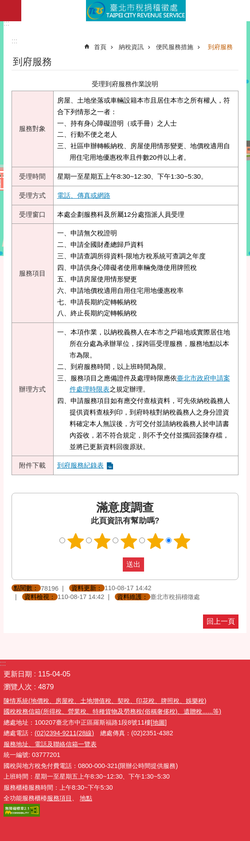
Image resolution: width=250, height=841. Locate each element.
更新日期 (18, 674)
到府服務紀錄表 (80, 465)
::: (6, 23)
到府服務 (220, 46)
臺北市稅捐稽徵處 (135, 10)
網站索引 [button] (10, 10)
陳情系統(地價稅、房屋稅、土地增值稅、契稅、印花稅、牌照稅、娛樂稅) (105, 700)
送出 (114, 564)
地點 (86, 798)
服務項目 (59, 798)
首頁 (100, 46)
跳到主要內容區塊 (4, 4)
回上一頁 (221, 621)
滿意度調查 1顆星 (75, 541)
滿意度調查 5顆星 (182, 541)
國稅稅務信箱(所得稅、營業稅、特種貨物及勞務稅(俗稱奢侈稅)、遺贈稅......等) (112, 711)
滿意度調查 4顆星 (155, 541)
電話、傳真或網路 (83, 195)
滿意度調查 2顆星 (102, 541)
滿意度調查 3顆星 (129, 541)
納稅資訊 (131, 46)
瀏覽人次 (18, 687)
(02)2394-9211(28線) (64, 733)
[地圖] (159, 722)
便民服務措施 (174, 46)
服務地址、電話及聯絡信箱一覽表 (50, 744)
